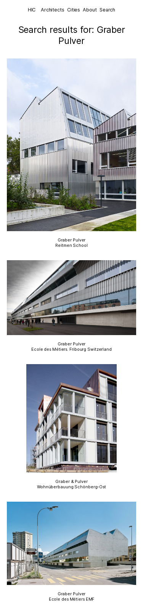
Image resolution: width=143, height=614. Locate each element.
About (89, 10)
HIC (32, 10)
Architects (52, 10)
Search (107, 10)
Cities (73, 10)
